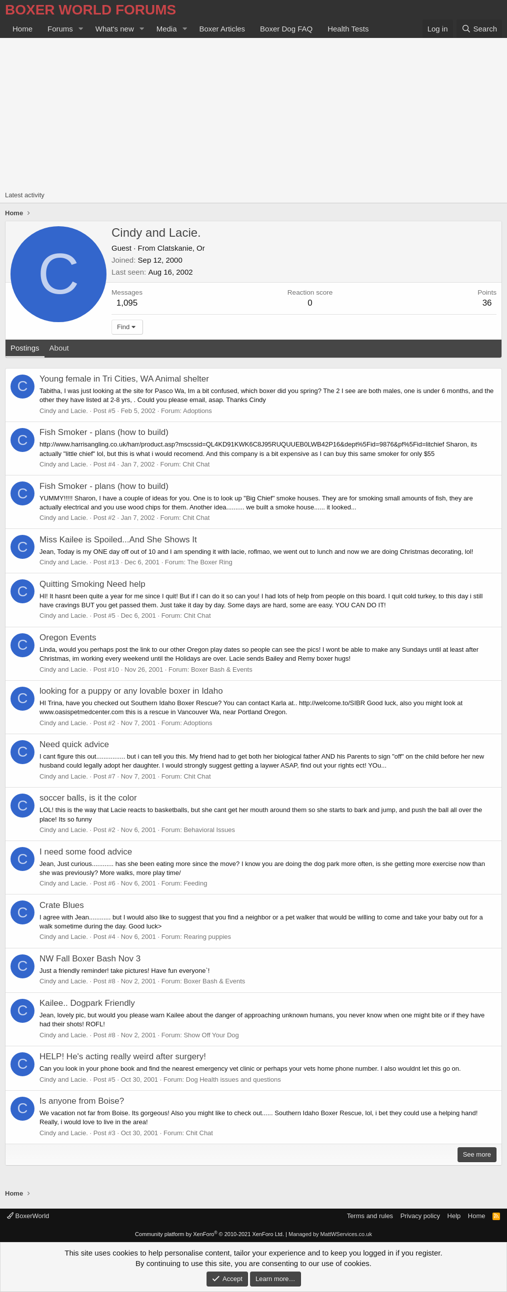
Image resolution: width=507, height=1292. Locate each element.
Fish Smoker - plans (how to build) (104, 432)
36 (487, 303)
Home (22, 28)
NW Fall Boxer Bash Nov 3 (90, 958)
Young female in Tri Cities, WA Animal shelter (124, 379)
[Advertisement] (253, 113)
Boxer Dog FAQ (286, 28)
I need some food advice (86, 852)
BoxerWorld (28, 1216)
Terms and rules (370, 1216)
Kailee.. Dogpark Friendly (87, 1003)
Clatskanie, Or (181, 248)
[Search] (479, 28)
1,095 (127, 303)
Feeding (195, 883)
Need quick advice (74, 744)
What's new (115, 28)
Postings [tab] (25, 348)
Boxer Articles (222, 28)
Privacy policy (420, 1216)
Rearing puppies (207, 936)
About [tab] (59, 348)
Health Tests (348, 28)
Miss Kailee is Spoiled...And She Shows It (118, 539)
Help (454, 1216)
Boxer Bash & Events (221, 669)
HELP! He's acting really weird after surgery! (123, 1056)
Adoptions (197, 411)
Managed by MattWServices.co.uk (330, 1234)
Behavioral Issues (209, 830)
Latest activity (24, 195)
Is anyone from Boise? (82, 1101)
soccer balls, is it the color (88, 798)
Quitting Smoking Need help (93, 584)
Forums (60, 28)
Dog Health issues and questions (233, 1079)
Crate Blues (62, 905)
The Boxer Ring (209, 562)
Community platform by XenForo (209, 1234)
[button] (81, 28)
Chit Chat (196, 464)
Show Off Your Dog (211, 1035)
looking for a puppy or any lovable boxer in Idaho (131, 691)
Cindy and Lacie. (64, 411)
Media (166, 28)
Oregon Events (68, 637)
